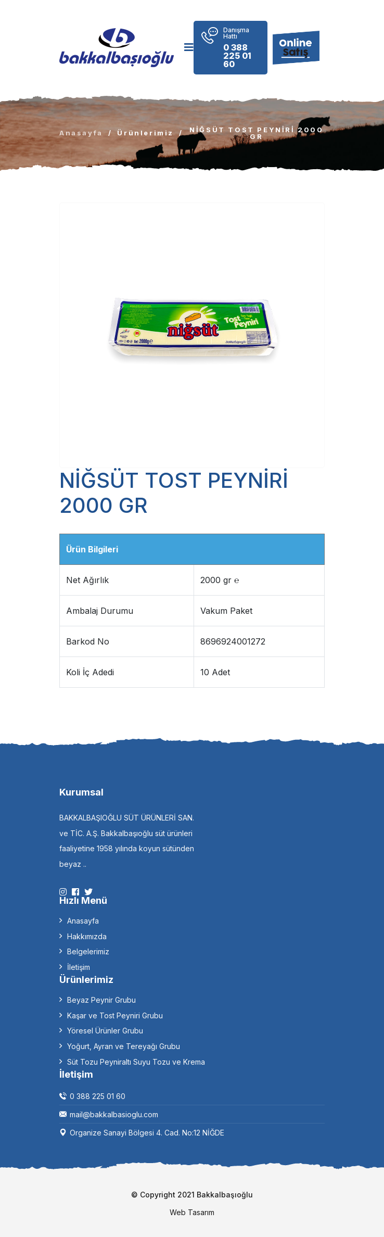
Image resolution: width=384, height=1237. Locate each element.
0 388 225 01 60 (97, 1096)
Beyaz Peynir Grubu (101, 999)
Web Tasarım (192, 1212)
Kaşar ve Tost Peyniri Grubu (115, 1015)
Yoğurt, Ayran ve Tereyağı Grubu (123, 1046)
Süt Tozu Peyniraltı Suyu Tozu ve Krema (136, 1061)
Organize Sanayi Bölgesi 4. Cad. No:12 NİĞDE (147, 1132)
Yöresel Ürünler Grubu (105, 1030)
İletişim (78, 967)
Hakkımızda (87, 936)
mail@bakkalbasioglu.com (114, 1114)
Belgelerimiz (88, 951)
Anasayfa (81, 133)
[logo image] (116, 47)
